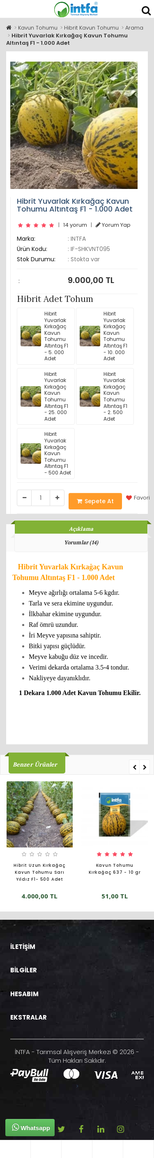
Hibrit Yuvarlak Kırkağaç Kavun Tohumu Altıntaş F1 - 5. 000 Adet (44, 336)
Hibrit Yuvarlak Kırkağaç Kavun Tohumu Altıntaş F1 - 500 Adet (46, 453)
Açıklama (81, 528)
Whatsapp (31, 1127)
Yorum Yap (113, 225)
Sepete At (95, 501)
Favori (138, 498)
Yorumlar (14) (81, 542)
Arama (134, 28)
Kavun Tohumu (37, 28)
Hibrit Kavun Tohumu (91, 28)
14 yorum (75, 225)
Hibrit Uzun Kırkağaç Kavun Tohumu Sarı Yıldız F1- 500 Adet (39, 872)
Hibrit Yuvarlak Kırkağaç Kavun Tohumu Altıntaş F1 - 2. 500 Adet (103, 396)
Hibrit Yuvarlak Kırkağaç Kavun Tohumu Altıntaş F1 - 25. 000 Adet (44, 396)
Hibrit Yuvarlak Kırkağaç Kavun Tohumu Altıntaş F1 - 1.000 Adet (67, 39)
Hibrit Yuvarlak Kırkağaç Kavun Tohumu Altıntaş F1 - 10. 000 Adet (103, 336)
